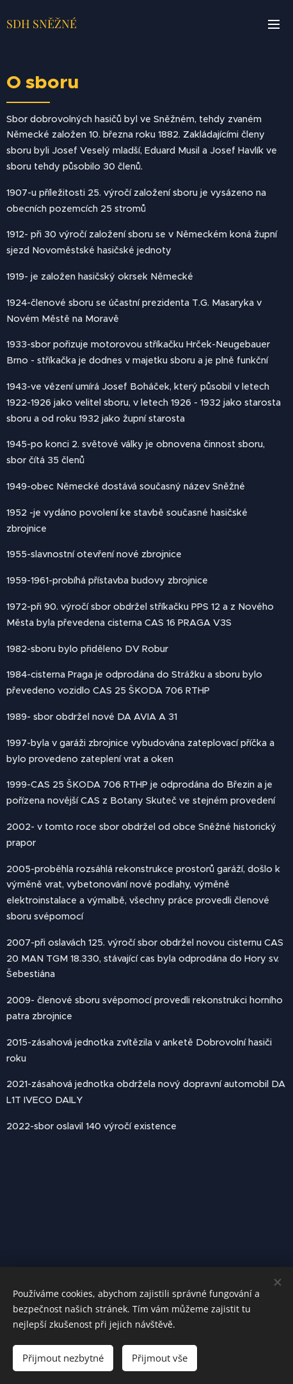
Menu (274, 24)
